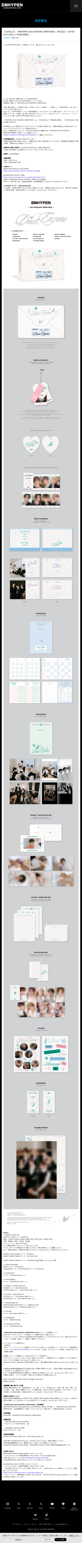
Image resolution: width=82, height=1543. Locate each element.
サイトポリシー (17, 1524)
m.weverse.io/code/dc (20, 1349)
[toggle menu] (76, 6)
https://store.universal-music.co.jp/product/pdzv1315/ (24, 177)
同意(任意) (47, 1540)
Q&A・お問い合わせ (45, 1524)
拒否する (18, 1540)
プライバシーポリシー (30, 1524)
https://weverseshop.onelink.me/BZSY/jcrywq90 (21, 171)
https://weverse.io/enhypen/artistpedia (20, 135)
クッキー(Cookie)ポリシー (61, 1524)
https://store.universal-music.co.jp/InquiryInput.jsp (23, 1472)
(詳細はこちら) (74, 1536)
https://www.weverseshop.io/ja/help (35, 1458)
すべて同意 (60, 1540)
